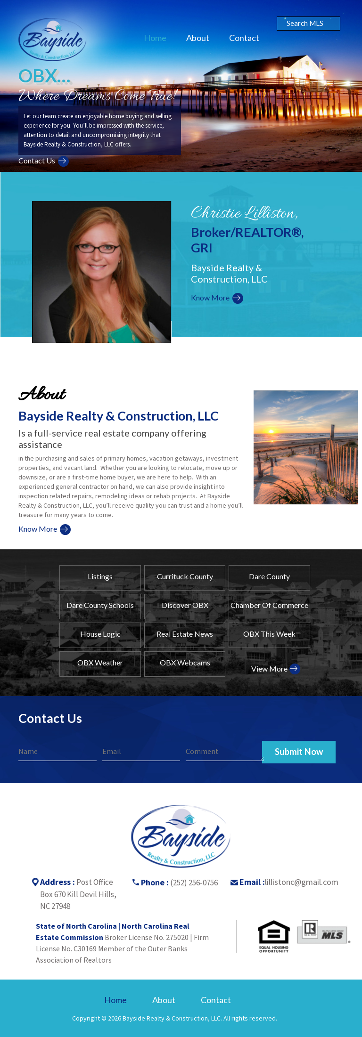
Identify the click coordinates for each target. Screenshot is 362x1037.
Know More (210, 297)
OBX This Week (269, 633)
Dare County (269, 576)
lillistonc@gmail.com (301, 881)
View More (269, 668)
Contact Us (36, 160)
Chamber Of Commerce (269, 604)
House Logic (100, 633)
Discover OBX (185, 604)
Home (155, 37)
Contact (244, 37)
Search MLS (305, 23)
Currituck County (185, 576)
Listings (100, 576)
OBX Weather (100, 662)
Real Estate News (184, 633)
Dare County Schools (100, 604)
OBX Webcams (185, 662)
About (197, 37)
